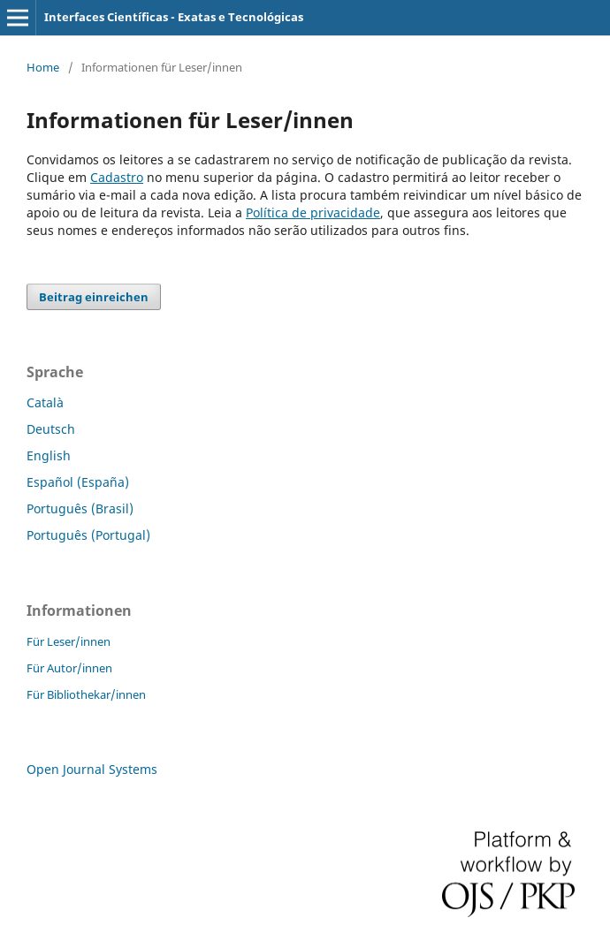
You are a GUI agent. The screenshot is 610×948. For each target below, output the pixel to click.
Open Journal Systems (92, 769)
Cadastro (116, 177)
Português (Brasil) (80, 508)
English (49, 455)
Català (45, 402)
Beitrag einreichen (94, 297)
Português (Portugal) (88, 535)
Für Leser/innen (69, 641)
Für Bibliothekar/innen (86, 694)
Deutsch (51, 429)
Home (43, 67)
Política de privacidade (313, 212)
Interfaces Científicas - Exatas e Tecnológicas (173, 17)
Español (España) (78, 482)
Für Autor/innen (69, 668)
